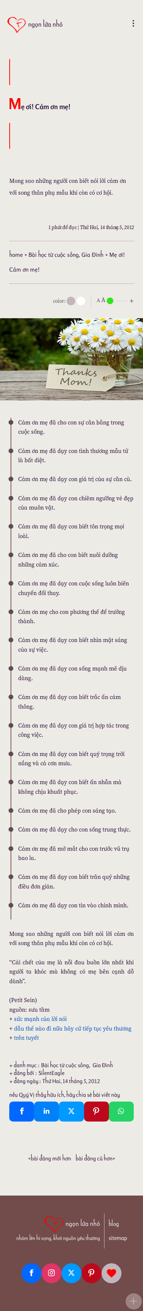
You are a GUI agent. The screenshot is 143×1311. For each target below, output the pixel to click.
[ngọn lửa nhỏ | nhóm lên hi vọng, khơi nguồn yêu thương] (58, 1227)
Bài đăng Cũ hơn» (95, 1158)
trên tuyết (26, 1037)
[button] (134, 1301)
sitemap (118, 1237)
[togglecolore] (81, 301)
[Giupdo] (112, 1273)
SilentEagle (51, 1073)
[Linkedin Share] (46, 1112)
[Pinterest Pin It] (96, 1112)
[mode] (71, 301)
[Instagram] (51, 1273)
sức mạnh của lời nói (40, 1019)
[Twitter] (71, 1273)
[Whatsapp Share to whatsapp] (121, 1112)
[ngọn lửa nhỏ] (35, 25)
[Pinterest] (92, 1273)
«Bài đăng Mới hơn (49, 1158)
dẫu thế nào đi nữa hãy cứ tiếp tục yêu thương (73, 1028)
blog (114, 1223)
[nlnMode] (117, 300)
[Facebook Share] (21, 1112)
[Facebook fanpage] (31, 1273)
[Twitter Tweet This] (71, 1112)
